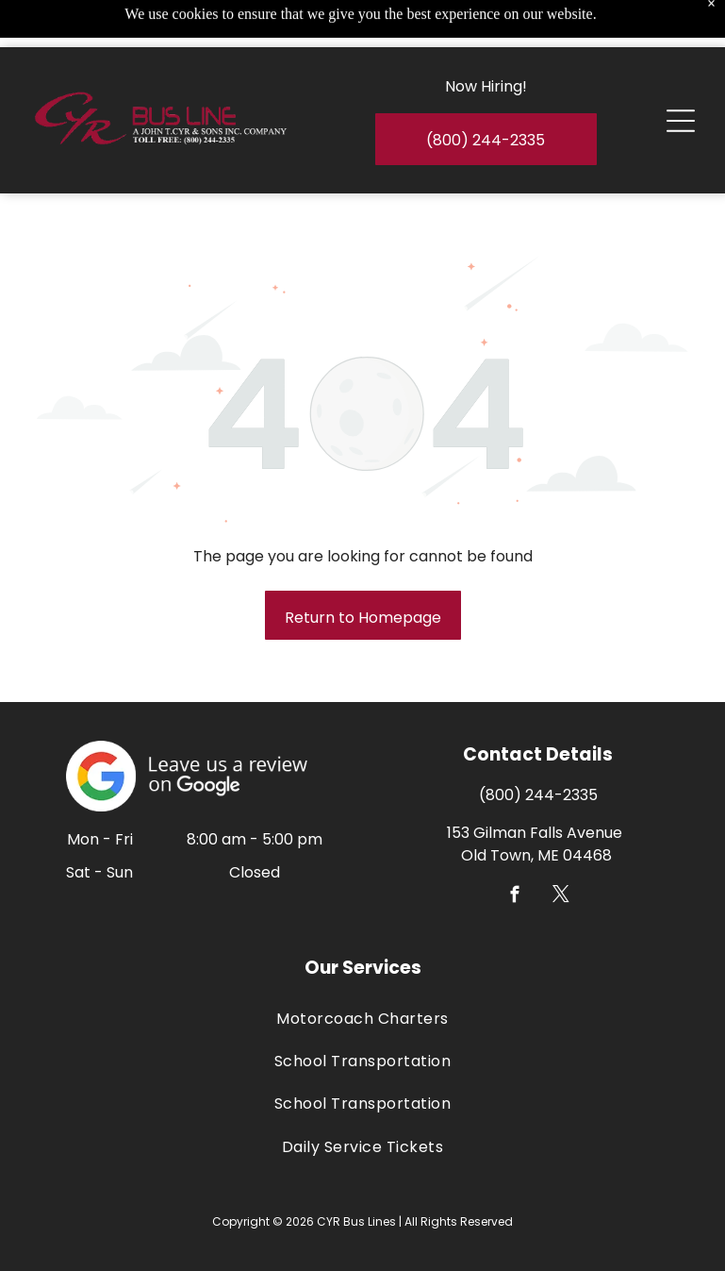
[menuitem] (362, 1017)
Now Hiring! (486, 39)
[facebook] (515, 897)
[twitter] (561, 897)
